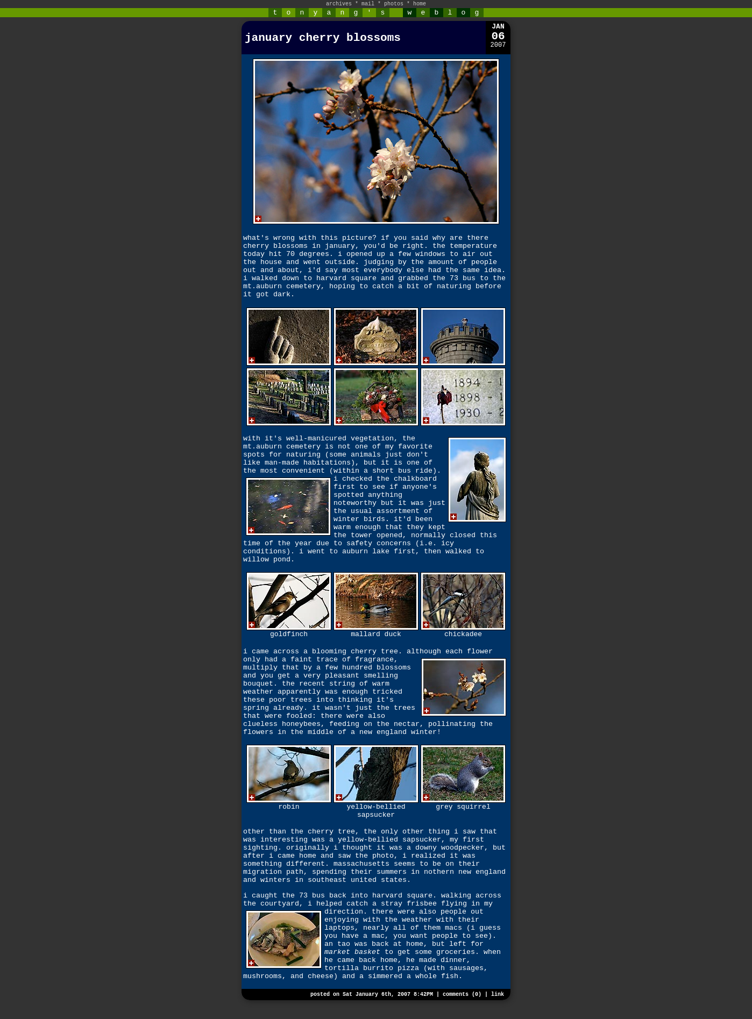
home (419, 4)
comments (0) (462, 994)
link (497, 994)
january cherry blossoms (323, 38)
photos (393, 4)
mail (367, 4)
